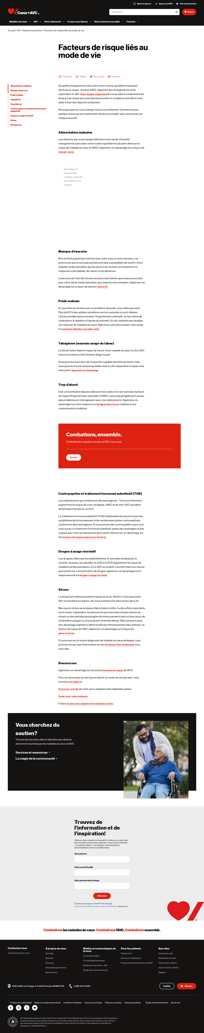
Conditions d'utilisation (107, 906)
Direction (50, 958)
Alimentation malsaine (20, 86)
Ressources (16, 125)
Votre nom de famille (83, 867)
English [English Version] (166, 986)
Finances (50, 963)
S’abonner (102, 896)
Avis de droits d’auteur (93, 1003)
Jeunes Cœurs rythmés (168, 967)
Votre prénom (80, 854)
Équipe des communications (95, 970)
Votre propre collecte (167, 963)
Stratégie (50, 953)
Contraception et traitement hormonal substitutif (28, 110)
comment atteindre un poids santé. (80, 328)
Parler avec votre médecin (73, 696)
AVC (19, 30)
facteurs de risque (113, 670)
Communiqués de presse (94, 960)
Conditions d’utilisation (72, 1003)
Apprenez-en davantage (84, 370)
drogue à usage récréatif (93, 575)
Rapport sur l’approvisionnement (47, 1003)
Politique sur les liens (113, 1003)
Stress (13, 120)
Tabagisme (15, 99)
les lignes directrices (107, 404)
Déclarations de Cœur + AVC (95, 965)
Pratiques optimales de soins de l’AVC (137, 963)
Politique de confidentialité (85, 906)
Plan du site (175, 1003)
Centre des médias (91, 956)
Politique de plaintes (132, 1003)
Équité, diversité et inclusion (157, 1003)
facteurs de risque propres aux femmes (84, 537)
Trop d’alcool (16, 104)
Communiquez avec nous (19, 953)
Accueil (11, 30)
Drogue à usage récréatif (21, 115)
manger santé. (66, 151)
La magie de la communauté (35, 758)
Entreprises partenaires (56, 967)
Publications (126, 953)
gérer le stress (66, 633)
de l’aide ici (76, 681)
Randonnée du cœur (167, 958)
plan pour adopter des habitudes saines (91, 703)
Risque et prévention (32, 30)
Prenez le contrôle (68, 689)
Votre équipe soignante (93, 94)
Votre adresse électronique (86, 880)
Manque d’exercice (19, 90)
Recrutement (51, 972)
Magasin (162, 972)
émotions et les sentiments (119, 644)
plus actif (102, 286)
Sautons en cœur (165, 953)
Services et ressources (31, 752)
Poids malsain (16, 95)
